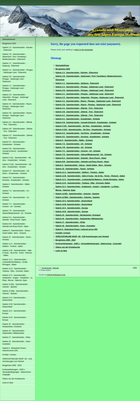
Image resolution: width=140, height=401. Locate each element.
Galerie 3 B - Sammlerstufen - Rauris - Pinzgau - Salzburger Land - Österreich (88, 105)
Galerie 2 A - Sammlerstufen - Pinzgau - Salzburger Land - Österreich (84, 87)
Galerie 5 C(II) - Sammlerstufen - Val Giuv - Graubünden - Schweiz (83, 130)
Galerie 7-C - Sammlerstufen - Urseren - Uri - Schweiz (77, 151)
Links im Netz (61, 251)
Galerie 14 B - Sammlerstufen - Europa (71, 212)
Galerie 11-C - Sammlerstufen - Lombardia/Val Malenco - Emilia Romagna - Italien (89, 179)
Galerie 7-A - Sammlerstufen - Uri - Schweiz (73, 144)
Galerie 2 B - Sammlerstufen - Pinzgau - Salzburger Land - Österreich (84, 90)
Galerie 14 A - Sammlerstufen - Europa (71, 208)
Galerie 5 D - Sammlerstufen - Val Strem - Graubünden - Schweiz (82, 133)
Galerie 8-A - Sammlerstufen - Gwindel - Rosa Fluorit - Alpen (80, 158)
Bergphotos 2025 (62, 69)
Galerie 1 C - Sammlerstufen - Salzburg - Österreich (77, 83)
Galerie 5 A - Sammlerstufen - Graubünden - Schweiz (77, 119)
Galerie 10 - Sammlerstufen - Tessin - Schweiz (74, 169)
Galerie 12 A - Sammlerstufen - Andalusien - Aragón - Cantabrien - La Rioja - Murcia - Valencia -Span (87, 188)
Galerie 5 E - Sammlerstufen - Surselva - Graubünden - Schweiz (82, 137)
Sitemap (56, 268)
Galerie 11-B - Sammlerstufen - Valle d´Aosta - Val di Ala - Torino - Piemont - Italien (90, 176)
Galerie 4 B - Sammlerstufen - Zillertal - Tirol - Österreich (79, 112)
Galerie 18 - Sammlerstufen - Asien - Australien (75, 226)
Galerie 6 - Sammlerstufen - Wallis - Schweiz (74, 140)
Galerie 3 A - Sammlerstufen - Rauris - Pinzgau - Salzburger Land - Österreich (88, 101)
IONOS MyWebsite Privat (56, 275)
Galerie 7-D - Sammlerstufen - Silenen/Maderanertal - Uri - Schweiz (83, 155)
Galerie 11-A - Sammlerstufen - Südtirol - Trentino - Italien (79, 172)
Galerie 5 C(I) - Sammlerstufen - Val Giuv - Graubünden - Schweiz (82, 126)
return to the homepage (83, 50)
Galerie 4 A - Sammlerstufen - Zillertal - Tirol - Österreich (79, 108)
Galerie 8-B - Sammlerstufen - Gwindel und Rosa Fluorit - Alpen (82, 162)
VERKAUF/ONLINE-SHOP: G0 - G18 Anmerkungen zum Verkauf (82, 236)
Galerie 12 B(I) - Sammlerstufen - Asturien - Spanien (77, 194)
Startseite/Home (62, 65)
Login (135, 267)
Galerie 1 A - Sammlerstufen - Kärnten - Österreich (76, 73)
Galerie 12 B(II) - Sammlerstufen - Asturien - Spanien (77, 197)
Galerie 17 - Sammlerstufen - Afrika (70, 222)
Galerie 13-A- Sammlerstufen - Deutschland (73, 201)
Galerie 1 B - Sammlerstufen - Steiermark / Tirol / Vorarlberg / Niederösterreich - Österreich (88, 78)
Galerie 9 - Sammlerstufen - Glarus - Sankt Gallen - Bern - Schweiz (83, 165)
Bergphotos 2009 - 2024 (65, 240)
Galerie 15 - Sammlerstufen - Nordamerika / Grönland (77, 215)
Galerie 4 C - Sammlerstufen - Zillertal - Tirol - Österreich (79, 115)
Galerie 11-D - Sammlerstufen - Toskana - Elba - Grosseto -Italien (82, 183)
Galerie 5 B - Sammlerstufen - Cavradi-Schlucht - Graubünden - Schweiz (85, 122)
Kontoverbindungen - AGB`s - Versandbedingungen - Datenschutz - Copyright (88, 244)
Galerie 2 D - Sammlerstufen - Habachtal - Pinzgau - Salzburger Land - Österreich (89, 98)
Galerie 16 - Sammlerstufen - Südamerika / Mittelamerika (79, 219)
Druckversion (45, 268)
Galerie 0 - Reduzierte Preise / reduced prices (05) (76, 229)
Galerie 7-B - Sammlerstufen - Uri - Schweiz (73, 147)
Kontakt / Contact (62, 233)
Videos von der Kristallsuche (67, 247)
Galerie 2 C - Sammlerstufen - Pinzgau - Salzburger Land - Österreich (84, 94)
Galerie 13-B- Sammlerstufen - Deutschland (73, 204)
